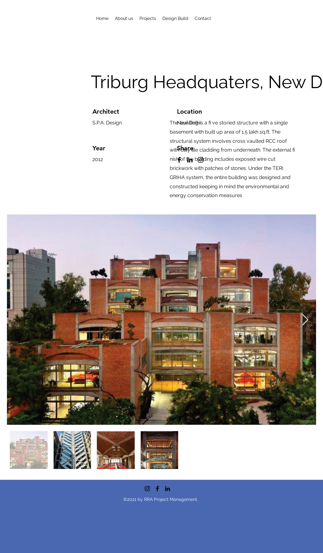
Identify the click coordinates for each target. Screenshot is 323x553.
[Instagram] (147, 488)
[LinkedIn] (167, 488)
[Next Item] (305, 320)
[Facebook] (157, 488)
